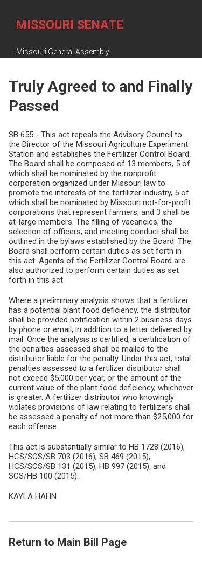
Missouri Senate (69, 25)
